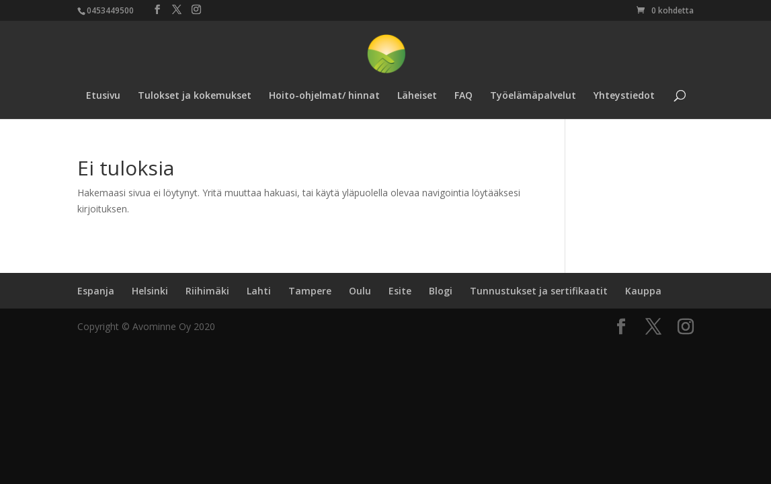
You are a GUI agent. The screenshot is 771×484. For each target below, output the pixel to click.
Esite (400, 290)
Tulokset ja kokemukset (194, 96)
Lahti (259, 290)
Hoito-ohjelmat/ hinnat (324, 96)
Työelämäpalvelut (533, 96)
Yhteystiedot (624, 96)
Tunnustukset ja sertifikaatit (539, 290)
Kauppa (643, 290)
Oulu (360, 290)
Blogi (440, 290)
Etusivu (103, 96)
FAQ (463, 96)
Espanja (95, 290)
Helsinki (150, 290)
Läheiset (417, 96)
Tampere (309, 290)
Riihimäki (207, 290)
